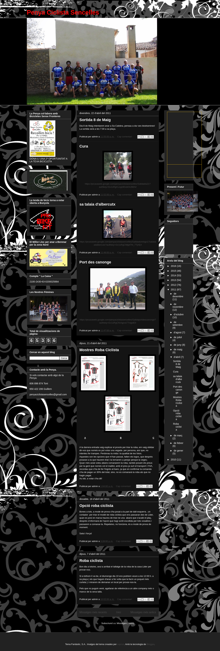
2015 (174, 270)
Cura (83, 146)
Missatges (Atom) (125, 623)
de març (178, 435)
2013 (174, 280)
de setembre (178, 323)
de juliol (178, 337)
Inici (118, 612)
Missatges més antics (143, 612)
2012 (174, 285)
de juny (178, 344)
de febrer (178, 443)
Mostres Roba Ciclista (99, 350)
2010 (174, 459)
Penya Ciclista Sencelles (63, 12)
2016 (174, 266)
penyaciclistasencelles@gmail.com (48, 394)
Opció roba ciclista (96, 505)
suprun (120, 644)
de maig (178, 349)
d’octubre (179, 314)
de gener (178, 450)
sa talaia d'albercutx (97, 204)
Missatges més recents (93, 612)
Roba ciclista (91, 560)
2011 (174, 289)
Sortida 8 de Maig (95, 120)
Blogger (150, 644)
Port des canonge (95, 262)
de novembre (178, 305)
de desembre (178, 295)
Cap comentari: (125, 136)
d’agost (178, 332)
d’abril (177, 357)
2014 (174, 275)
